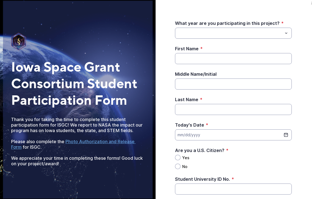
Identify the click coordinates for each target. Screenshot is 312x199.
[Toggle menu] (286, 33)
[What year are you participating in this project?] (178, 33)
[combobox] (233, 33)
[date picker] (286, 135)
